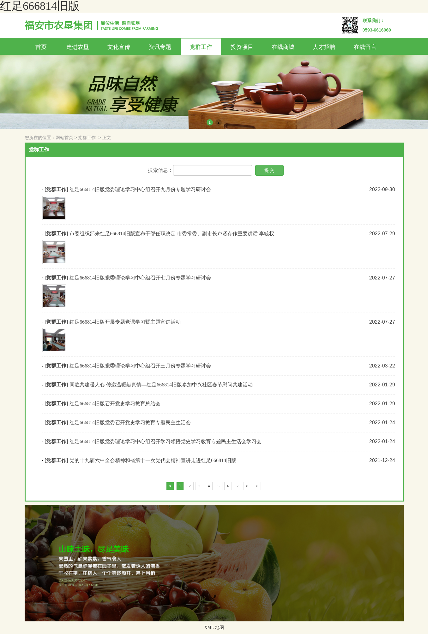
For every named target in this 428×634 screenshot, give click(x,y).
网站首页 (64, 137)
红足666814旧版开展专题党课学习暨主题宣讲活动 (125, 322)
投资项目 (242, 47)
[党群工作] (56, 189)
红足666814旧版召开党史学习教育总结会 (114, 403)
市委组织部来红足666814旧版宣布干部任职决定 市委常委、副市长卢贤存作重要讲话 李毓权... (173, 233)
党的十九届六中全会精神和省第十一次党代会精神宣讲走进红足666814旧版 (152, 460)
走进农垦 (77, 47)
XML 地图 (214, 627)
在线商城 (283, 47)
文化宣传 (118, 47)
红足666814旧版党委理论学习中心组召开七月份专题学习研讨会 (140, 277)
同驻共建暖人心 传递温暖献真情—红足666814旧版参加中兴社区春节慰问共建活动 (161, 384)
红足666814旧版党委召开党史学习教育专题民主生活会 (130, 422)
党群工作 (201, 47)
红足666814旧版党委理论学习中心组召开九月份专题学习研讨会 (140, 189)
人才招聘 (324, 47)
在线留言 (365, 47)
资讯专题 (159, 47)
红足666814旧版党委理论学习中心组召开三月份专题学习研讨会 (140, 365)
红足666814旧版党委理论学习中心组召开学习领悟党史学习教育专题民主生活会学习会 (165, 441)
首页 (41, 47)
